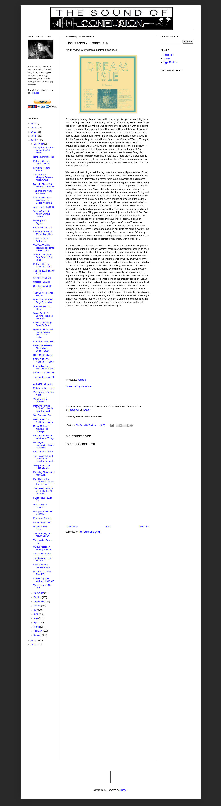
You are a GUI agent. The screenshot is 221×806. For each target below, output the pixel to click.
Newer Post (72, 526)
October (38, 597)
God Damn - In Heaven (40, 505)
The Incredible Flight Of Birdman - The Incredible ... (43, 491)
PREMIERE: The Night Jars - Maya (43, 420)
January (38, 635)
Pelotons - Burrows (42, 518)
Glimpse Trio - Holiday (43, 373)
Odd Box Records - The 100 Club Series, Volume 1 (42, 200)
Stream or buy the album (79, 386)
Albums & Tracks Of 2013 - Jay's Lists (42, 233)
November (39, 593)
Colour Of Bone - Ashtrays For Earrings (41, 429)
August (37, 605)
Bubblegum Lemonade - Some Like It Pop (43, 445)
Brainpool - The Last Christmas (43, 512)
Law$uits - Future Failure (41, 169)
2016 (34, 127)
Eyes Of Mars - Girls (43, 451)
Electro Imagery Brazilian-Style (41, 566)
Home (108, 526)
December (39, 144)
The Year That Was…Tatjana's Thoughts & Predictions (43, 248)
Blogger (123, 790)
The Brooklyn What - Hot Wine (43, 192)
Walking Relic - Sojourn (40, 222)
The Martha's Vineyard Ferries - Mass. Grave (43, 177)
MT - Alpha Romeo (42, 522)
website (82, 379)
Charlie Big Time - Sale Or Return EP (43, 579)
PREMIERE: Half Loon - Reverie (41, 162)
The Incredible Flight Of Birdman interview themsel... (43, 459)
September (39, 601)
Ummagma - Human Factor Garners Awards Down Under (43, 333)
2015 (34, 132)
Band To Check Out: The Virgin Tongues (43, 185)
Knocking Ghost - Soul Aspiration (43, 473)
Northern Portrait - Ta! (43, 157)
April (36, 622)
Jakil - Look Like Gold (43, 207)
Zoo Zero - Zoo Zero (43, 384)
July (36, 610)
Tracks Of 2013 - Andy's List (41, 239)
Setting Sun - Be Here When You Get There (43, 150)
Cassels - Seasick (41, 282)
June (36, 614)
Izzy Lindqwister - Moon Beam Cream (43, 367)
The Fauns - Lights (42, 554)
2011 (34, 644)
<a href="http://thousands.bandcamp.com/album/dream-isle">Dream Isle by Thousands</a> (102, 321)
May (36, 618)
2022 (34, 123)
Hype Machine (170, 62)
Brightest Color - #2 (42, 227)
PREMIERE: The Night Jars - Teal (42, 265)
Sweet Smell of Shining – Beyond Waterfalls (43, 316)
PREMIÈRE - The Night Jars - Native (43, 360)
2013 (34, 140)
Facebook (74, 409)
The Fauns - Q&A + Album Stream (42, 534)
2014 (34, 136)
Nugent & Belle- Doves (40, 527)
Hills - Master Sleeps (43, 355)
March (37, 627)
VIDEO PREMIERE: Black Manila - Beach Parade (42, 348)
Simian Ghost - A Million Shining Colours (41, 214)
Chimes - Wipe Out (42, 278)
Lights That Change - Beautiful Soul (43, 324)
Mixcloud (35, 93)
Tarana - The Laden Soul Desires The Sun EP (42, 257)
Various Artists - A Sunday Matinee (42, 548)
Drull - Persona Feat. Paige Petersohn (43, 301)
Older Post (144, 526)
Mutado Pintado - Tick (43, 388)
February (38, 631)
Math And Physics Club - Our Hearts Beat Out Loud (43, 408)
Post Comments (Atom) (90, 532)
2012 (34, 640)
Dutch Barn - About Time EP (42, 572)
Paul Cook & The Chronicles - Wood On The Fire (43, 482)
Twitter (86, 409)
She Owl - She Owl (42, 415)
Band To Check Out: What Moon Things (43, 437)
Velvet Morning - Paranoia (41, 400)
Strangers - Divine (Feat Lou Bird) (41, 466)
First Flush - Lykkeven (43, 341)
